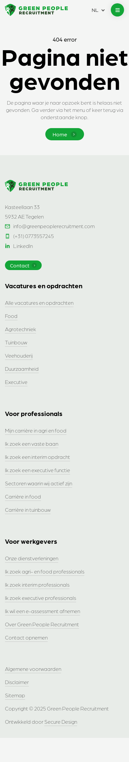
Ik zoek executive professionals (40, 598)
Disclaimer (17, 682)
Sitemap (15, 695)
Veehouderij (19, 355)
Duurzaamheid (22, 368)
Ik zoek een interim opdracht (37, 457)
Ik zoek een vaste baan (31, 443)
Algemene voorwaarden (33, 669)
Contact (23, 265)
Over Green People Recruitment (42, 624)
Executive (16, 382)
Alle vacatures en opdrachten (39, 302)
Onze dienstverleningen (31, 558)
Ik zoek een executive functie (37, 470)
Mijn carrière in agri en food (35, 430)
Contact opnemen (26, 637)
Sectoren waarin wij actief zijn (38, 483)
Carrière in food (23, 496)
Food (11, 316)
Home (65, 134)
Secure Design (60, 721)
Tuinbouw (16, 342)
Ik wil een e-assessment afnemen (42, 611)
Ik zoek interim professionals (37, 584)
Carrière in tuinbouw (28, 509)
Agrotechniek (20, 329)
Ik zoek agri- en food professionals (44, 571)
